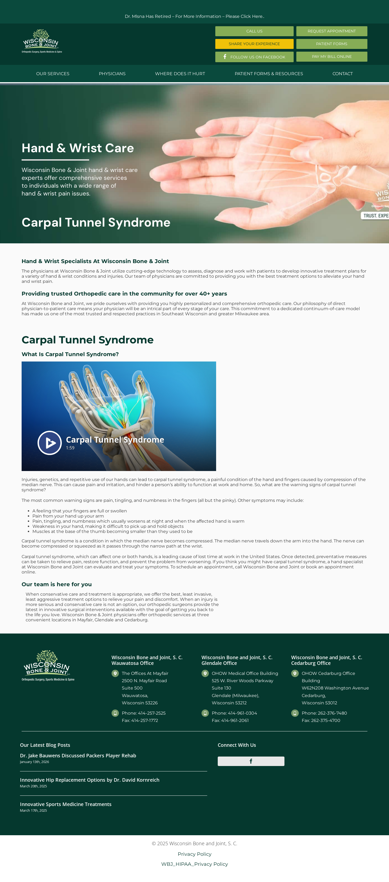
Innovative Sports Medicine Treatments (66, 804)
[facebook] (251, 761)
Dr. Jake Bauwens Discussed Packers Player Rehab (78, 755)
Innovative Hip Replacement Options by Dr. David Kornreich (89, 779)
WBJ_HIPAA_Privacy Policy (194, 864)
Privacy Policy (195, 854)
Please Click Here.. (245, 16)
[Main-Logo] (42, 31)
